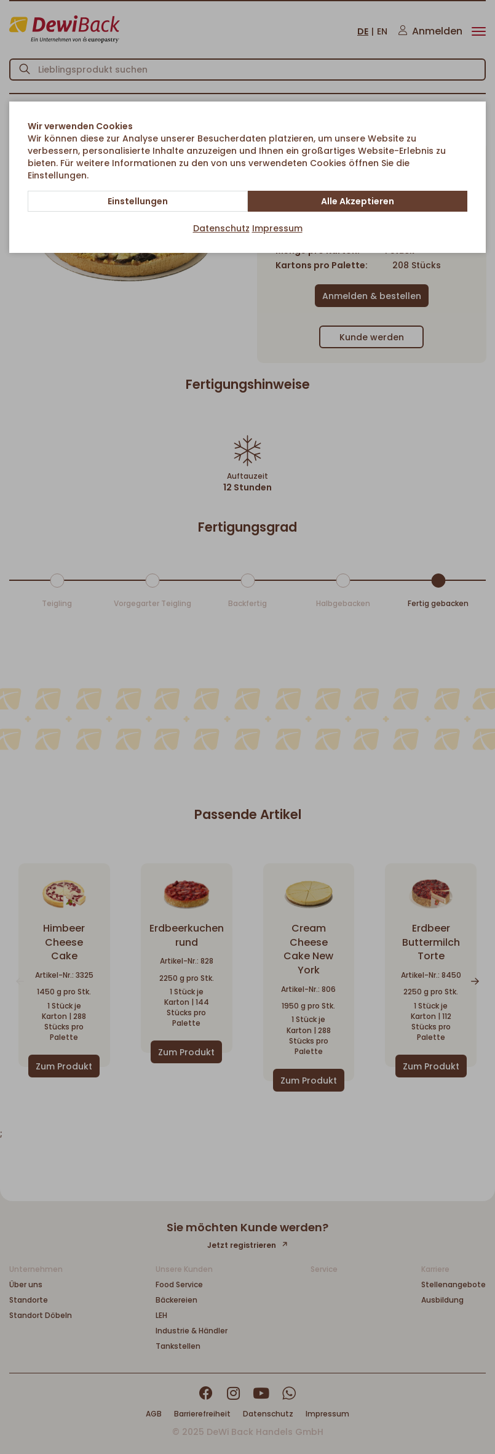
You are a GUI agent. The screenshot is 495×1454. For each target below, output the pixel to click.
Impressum (277, 228)
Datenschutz (221, 228)
